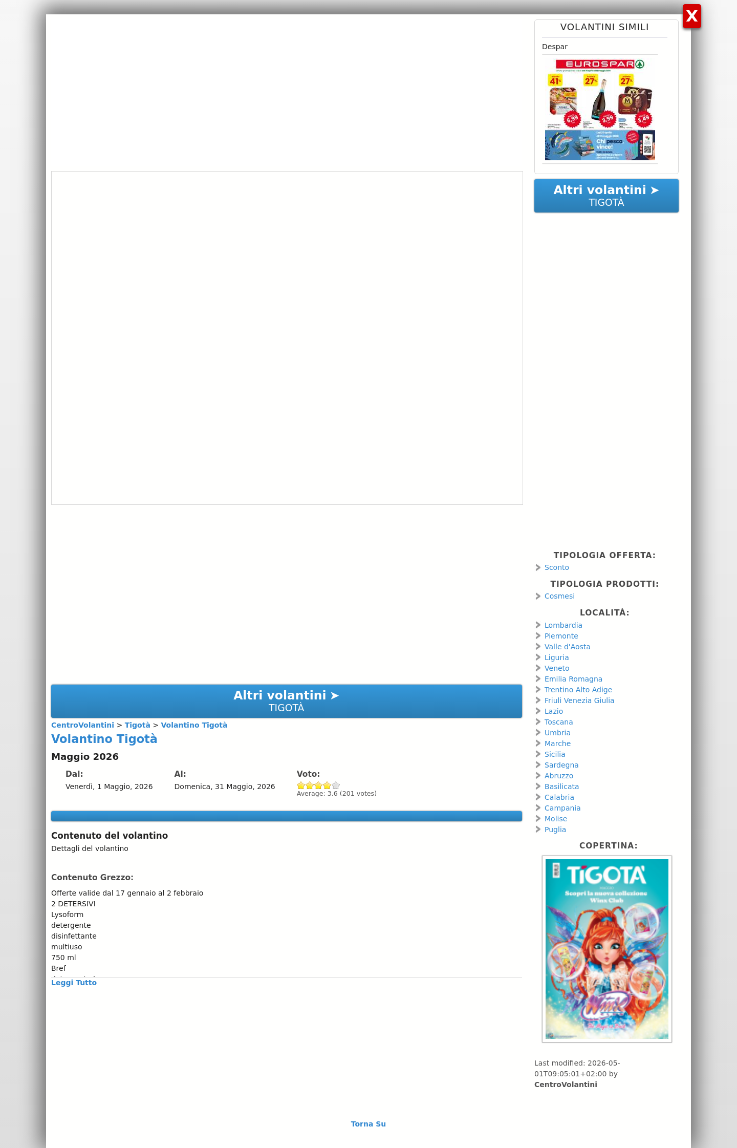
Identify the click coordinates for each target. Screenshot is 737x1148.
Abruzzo (559, 776)
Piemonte (561, 636)
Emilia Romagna (573, 679)
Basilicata (562, 786)
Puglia (555, 829)
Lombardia (563, 625)
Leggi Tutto (74, 983)
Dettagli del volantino (89, 848)
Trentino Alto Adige (578, 690)
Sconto (557, 567)
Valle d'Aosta (568, 647)
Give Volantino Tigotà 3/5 (318, 785)
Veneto (557, 668)
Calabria (559, 797)
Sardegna (562, 765)
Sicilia (555, 754)
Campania (563, 808)
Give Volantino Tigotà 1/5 (301, 785)
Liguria (557, 657)
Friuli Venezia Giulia (580, 700)
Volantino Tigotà (104, 739)
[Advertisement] (286, 91)
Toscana (559, 722)
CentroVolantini (565, 1084)
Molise (556, 819)
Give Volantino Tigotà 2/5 (310, 785)
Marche (558, 743)
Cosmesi (560, 596)
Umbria (558, 733)
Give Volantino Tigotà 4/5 (327, 785)
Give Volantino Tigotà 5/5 (336, 785)
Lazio (554, 711)
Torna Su (368, 1124)
